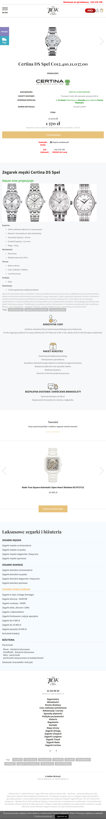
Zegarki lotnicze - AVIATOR (14, 599)
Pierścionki (7, 645)
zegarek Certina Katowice (36, 309)
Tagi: (8, 759)
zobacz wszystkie (53, 509)
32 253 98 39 (53, 690)
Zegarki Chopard (53, 733)
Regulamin (53, 722)
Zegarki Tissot (53, 739)
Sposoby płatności (53, 713)
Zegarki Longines (53, 736)
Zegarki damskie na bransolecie (17, 570)
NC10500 (69, 759)
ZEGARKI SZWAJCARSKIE (16, 589)
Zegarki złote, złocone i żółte (15, 607)
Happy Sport (45, 759)
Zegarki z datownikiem (13, 612)
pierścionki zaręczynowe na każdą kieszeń (23, 658)
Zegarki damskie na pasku (14, 574)
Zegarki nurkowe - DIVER (14, 603)
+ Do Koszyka (53, 135)
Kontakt (53, 725)
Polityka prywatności (53, 716)
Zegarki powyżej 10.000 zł (14, 629)
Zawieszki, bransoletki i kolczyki (17, 662)
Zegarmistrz (53, 699)
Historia (53, 719)
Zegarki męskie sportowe (14, 558)
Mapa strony (53, 728)
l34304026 (10, 763)
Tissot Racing (30, 759)
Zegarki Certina (53, 745)
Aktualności (53, 702)
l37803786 (58, 759)
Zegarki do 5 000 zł (11, 620)
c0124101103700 (58, 309)
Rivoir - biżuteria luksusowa (16, 649)
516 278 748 (96, 2)
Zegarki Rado (53, 742)
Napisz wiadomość (59, 142)
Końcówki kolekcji (10, 633)
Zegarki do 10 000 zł (11, 624)
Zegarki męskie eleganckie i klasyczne (20, 554)
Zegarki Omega (53, 730)
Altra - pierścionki (11, 655)
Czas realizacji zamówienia (52, 707)
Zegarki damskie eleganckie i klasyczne (21, 578)
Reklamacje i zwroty (53, 710)
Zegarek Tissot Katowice (28, 763)
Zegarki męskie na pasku (14, 549)
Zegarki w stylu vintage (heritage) (18, 594)
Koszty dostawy (53, 705)
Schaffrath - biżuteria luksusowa (18, 652)
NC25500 (17, 759)
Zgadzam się (62, 816)
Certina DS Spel (15, 309)
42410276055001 (63, 763)
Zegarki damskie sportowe (14, 583)
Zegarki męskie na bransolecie (16, 545)
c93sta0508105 (83, 759)
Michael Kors (47, 763)
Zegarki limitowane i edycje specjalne (20, 616)
